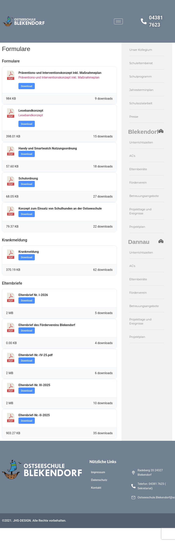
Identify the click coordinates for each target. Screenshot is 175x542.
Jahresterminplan (141, 90)
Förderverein (138, 182)
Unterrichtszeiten (141, 142)
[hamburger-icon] (118, 21)
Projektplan (137, 227)
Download (26, 86)
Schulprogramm (140, 76)
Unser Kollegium (140, 50)
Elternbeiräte (138, 169)
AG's (132, 156)
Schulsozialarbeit (140, 103)
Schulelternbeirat (141, 63)
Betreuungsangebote (144, 196)
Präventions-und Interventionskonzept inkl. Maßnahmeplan (58, 77)
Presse (133, 116)
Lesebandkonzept (30, 115)
